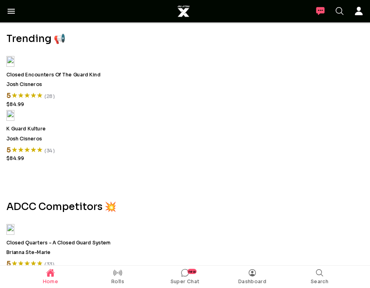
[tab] (50, 277)
